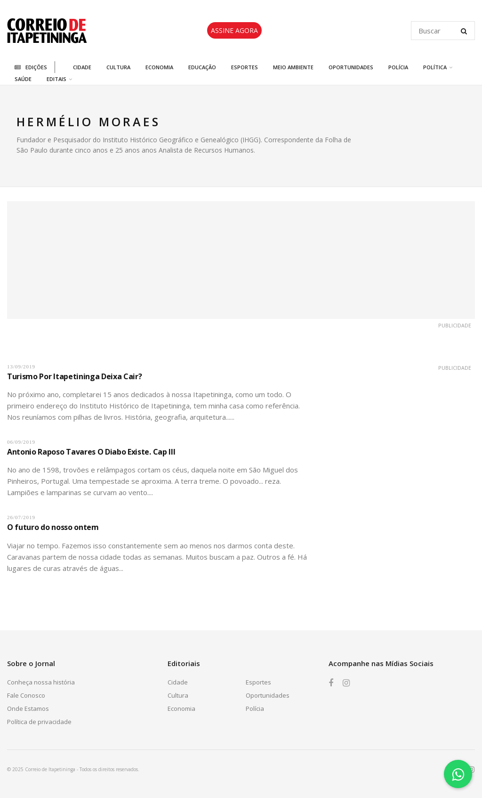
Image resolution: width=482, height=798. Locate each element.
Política (435, 67)
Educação (202, 67)
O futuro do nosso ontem (53, 527)
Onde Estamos (28, 708)
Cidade (82, 67)
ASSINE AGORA (234, 30)
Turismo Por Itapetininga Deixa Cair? (74, 376)
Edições (31, 67)
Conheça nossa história (41, 682)
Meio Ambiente (293, 67)
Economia (159, 67)
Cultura (118, 67)
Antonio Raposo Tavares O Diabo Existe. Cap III (91, 452)
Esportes (244, 67)
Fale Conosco (26, 695)
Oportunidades (351, 67)
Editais (56, 78)
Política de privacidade (39, 721)
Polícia (398, 67)
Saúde (23, 78)
